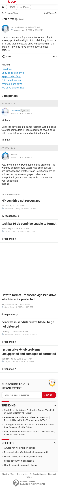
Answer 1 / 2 (8, 103)
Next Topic (48, 13)
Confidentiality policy (38, 474)
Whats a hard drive (12, 83)
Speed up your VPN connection (19, 461)
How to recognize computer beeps (20, 465)
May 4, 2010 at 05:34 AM (32, 30)
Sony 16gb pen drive (13, 72)
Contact (52, 474)
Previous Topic (11, 13)
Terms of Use (22, 474)
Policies (29, 477)
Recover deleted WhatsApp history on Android (26, 452)
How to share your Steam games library (23, 456)
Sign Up (5, 474)
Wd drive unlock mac (13, 87)
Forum (12, 7)
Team (13, 474)
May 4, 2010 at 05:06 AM (21, 113)
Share (8, 56)
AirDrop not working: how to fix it (19, 448)
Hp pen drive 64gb (11, 76)
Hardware (23, 7)
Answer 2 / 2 (8, 148)
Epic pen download (12, 80)
